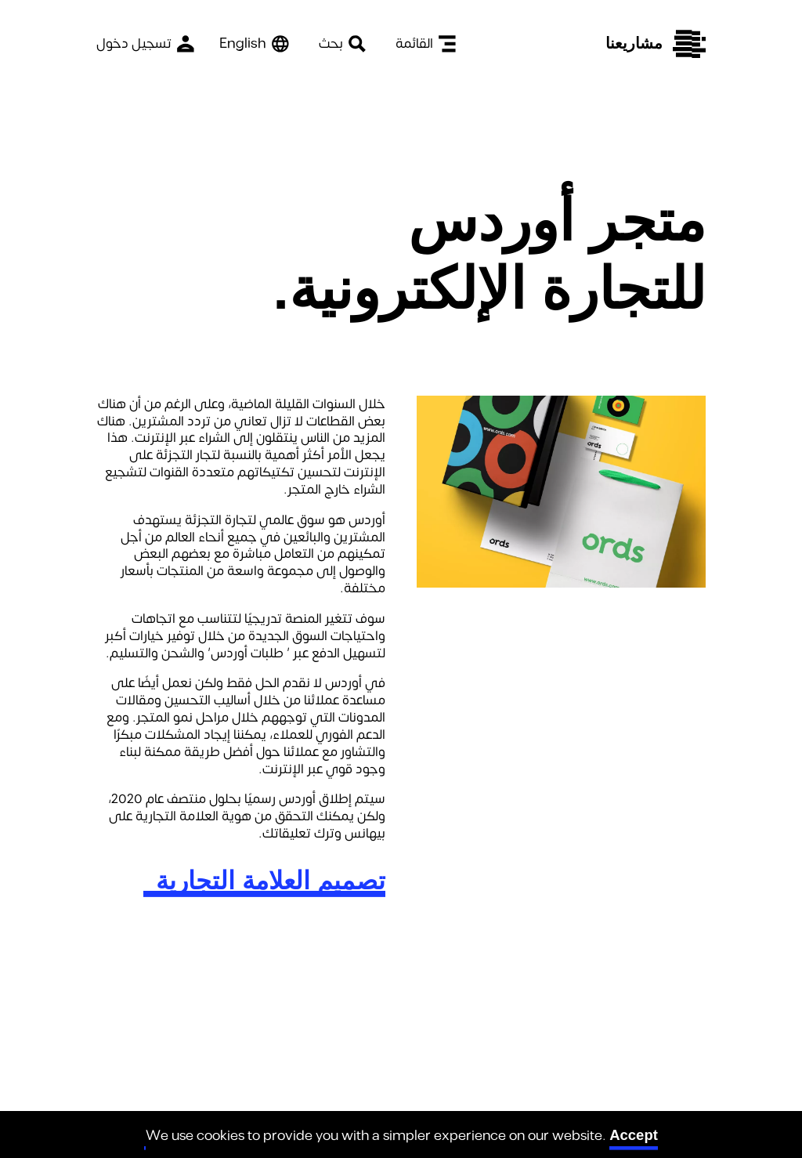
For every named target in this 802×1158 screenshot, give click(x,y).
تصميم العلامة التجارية (270, 881)
